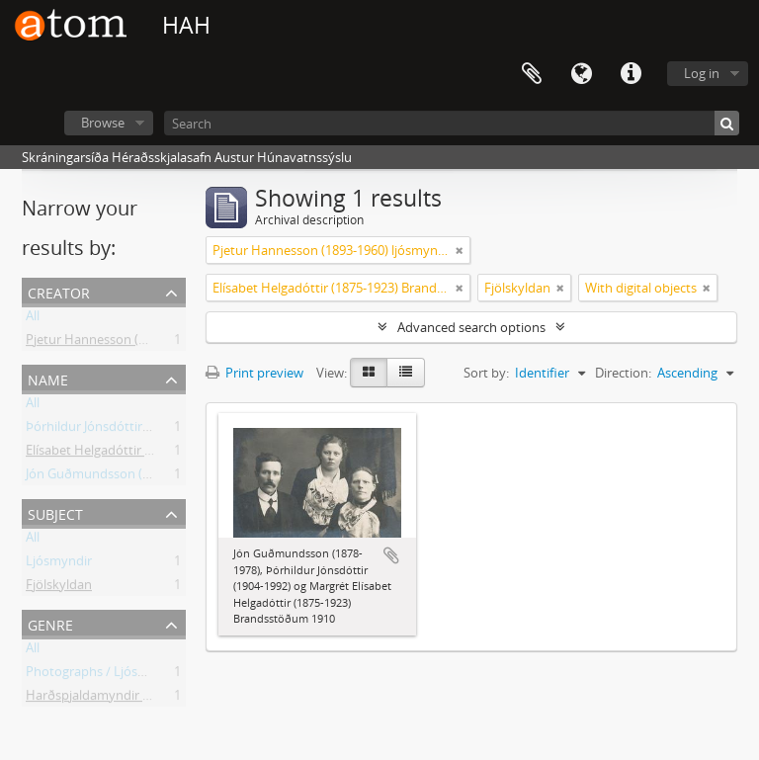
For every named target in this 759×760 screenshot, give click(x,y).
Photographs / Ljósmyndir (103, 675)
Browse (103, 122)
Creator (59, 291)
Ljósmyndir (59, 564)
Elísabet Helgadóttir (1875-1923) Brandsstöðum (164, 454)
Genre (50, 623)
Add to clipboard (391, 555)
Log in (701, 73)
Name (48, 378)
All (33, 319)
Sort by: (486, 372)
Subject (55, 512)
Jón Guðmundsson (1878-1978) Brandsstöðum (161, 477)
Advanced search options (471, 327)
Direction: (623, 372)
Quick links (630, 74)
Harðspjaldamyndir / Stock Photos (127, 699)
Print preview (254, 372)
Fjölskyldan (59, 588)
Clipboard (531, 74)
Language (581, 74)
